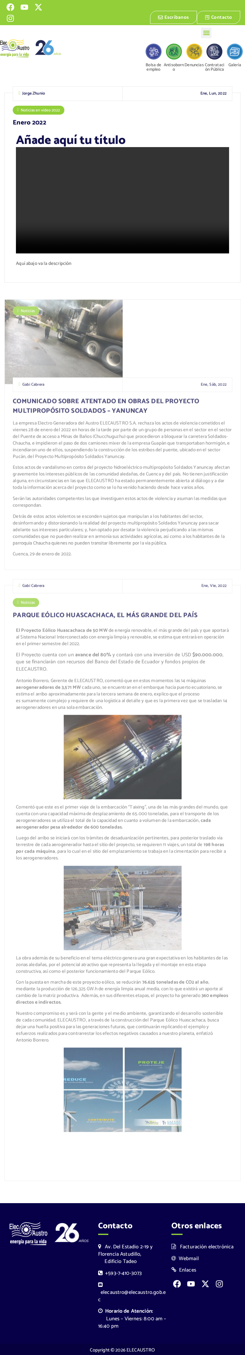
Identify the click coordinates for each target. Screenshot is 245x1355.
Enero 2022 (29, 122)
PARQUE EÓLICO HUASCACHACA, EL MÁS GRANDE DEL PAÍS (105, 618)
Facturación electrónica (202, 1245)
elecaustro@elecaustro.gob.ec (132, 1291)
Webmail (185, 1257)
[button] (206, 33)
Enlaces (183, 1268)
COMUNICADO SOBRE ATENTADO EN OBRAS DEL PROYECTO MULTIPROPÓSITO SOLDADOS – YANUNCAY (106, 409)
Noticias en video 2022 (40, 110)
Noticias (28, 314)
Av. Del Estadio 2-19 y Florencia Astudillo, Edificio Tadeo (125, 1252)
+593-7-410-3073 (120, 1271)
